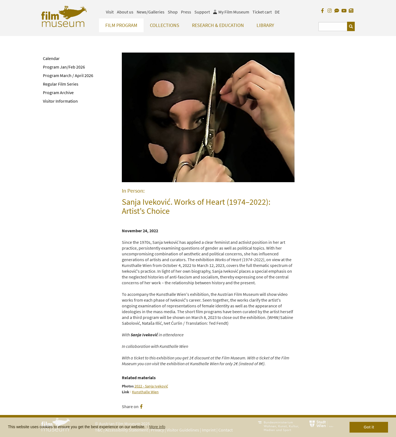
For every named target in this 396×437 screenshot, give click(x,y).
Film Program (121, 25)
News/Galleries (150, 12)
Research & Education (218, 25)
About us (125, 12)
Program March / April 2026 (68, 75)
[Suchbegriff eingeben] (332, 26)
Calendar (51, 58)
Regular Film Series (60, 84)
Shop (173, 12)
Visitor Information (60, 101)
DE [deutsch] (277, 12)
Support (202, 12)
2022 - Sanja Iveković (151, 386)
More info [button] (157, 427)
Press (186, 12)
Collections (164, 25)
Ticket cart (262, 12)
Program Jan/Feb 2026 (64, 67)
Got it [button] (369, 427)
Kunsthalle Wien (145, 392)
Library (265, 25)
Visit (110, 12)
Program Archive (58, 92)
